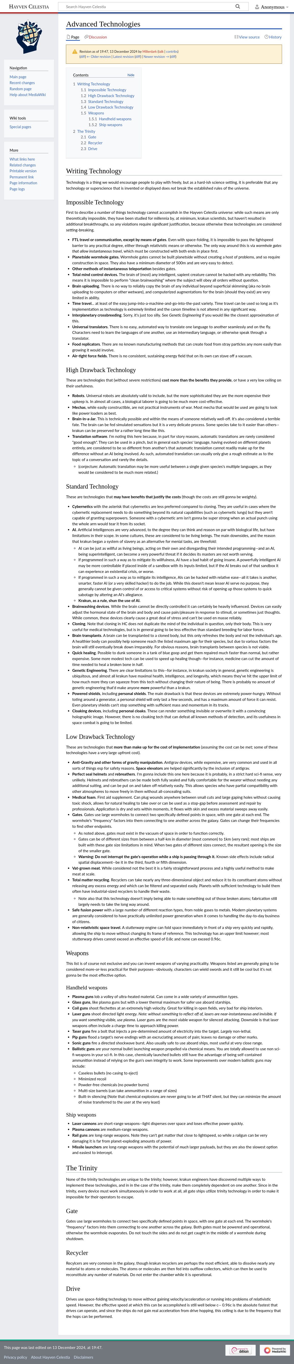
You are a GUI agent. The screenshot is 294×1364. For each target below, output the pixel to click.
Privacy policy (15, 1357)
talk (160, 51)
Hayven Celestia (29, 6)
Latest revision (123, 57)
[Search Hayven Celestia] (153, 6)
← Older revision (99, 57)
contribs (172, 51)
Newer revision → (156, 57)
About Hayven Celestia (50, 1357)
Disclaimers (83, 1357)
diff (82, 57)
